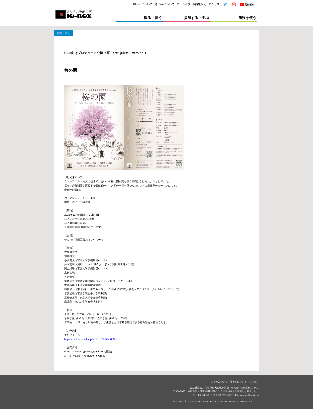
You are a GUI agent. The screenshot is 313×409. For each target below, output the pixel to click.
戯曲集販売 (199, 4)
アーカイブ (183, 4)
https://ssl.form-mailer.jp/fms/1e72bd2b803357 (91, 339)
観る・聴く (153, 18)
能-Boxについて (164, 4)
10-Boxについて (143, 4)
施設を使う (247, 18)
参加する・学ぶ (196, 18)
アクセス (214, 4)
